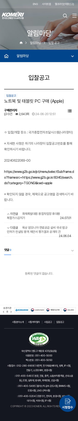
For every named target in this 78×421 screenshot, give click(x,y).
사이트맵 (46, 4)
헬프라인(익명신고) (64, 4)
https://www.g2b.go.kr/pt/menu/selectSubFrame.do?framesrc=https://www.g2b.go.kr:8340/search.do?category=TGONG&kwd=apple (39, 177)
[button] (3, 311)
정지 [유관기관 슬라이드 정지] (7, 311)
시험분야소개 (18, 322)
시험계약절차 (34, 322)
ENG (35, 4)
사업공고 (48, 322)
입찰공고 (60, 322)
